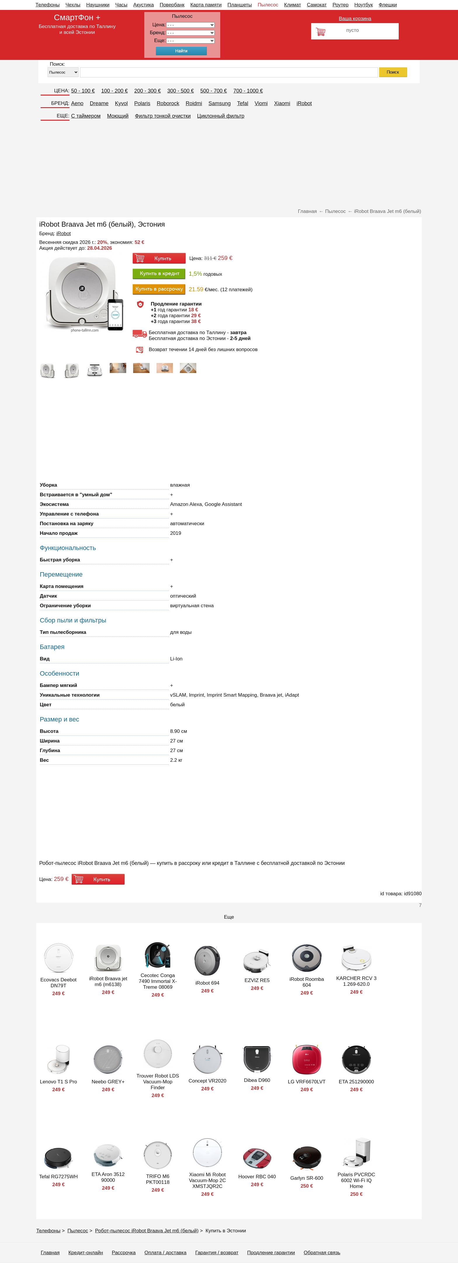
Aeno (77, 103)
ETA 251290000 (356, 1082)
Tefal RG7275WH (58, 1176)
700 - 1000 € (248, 91)
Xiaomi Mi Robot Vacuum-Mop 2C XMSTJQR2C (207, 1180)
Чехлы (72, 5)
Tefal (242, 103)
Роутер (340, 5)
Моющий (118, 116)
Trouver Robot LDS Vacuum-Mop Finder (157, 1081)
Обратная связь (322, 1252)
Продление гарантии (271, 1252)
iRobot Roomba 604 (306, 982)
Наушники (98, 5)
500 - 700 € (213, 91)
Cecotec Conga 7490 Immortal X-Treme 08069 (158, 981)
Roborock (168, 103)
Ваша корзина (355, 18)
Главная (50, 1252)
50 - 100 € (83, 91)
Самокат (317, 5)
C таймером (86, 116)
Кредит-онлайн (85, 1252)
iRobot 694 (207, 983)
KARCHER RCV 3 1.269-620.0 (356, 981)
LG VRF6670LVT (307, 1082)
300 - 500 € (180, 91)
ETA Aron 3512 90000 (108, 1177)
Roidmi (194, 103)
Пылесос (268, 5)
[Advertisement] (229, 165)
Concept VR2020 (207, 1081)
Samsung (220, 103)
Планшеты (240, 5)
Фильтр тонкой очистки (163, 116)
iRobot (304, 103)
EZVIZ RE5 (257, 980)
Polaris (142, 103)
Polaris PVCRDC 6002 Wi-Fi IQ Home (356, 1180)
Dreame (99, 103)
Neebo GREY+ (108, 1082)
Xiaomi (282, 103)
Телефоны (48, 5)
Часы (121, 5)
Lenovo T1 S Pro (58, 1082)
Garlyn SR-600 (306, 1178)
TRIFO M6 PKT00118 (157, 1179)
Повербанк (172, 5)
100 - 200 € (114, 91)
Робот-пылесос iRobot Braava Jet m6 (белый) (147, 1230)
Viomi (261, 103)
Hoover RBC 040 (257, 1176)
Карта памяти (206, 5)
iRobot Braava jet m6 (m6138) (108, 981)
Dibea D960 (257, 1080)
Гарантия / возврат (216, 1252)
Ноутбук (363, 5)
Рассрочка (124, 1252)
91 (190, 41)
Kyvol (121, 103)
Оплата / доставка (166, 1252)
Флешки (388, 5)
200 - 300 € (147, 91)
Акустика (143, 5)
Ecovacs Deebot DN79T (58, 982)
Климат (292, 5)
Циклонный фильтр (220, 116)
